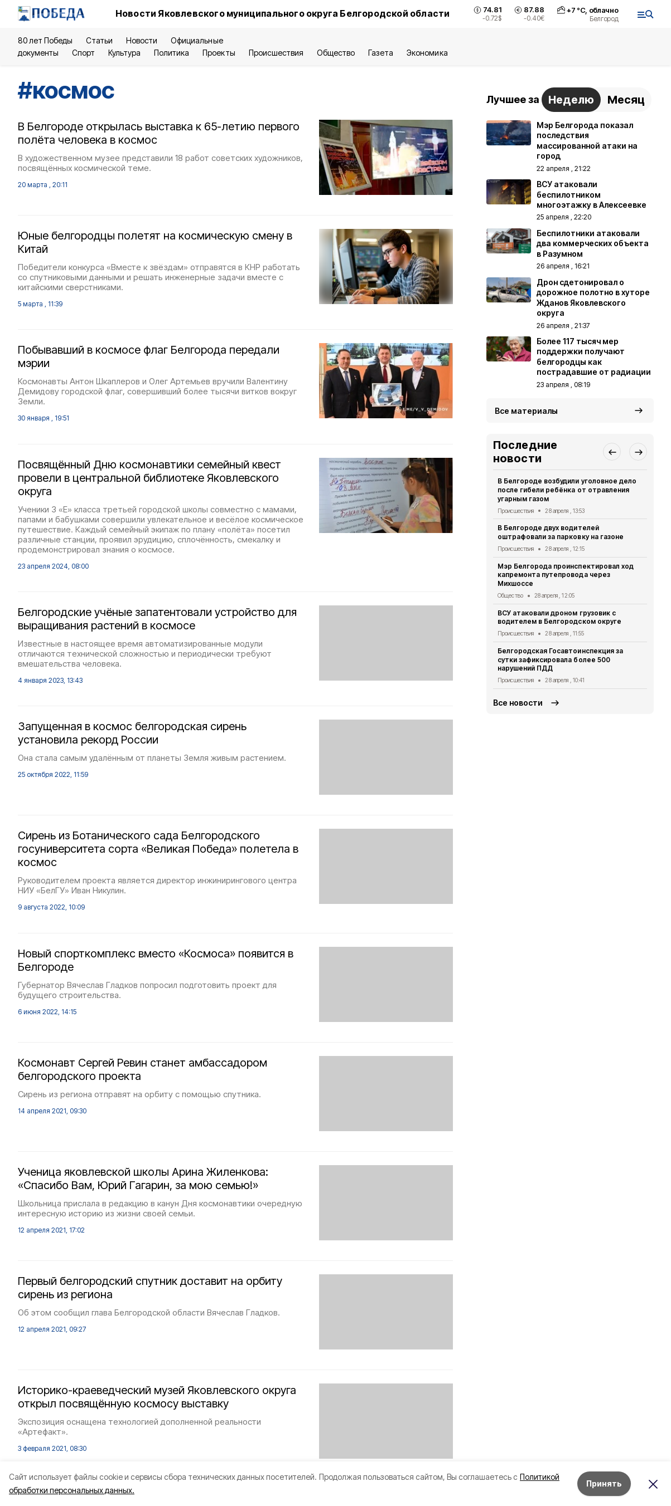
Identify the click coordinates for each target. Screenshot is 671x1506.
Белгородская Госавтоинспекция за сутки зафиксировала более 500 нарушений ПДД (560, 660)
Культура (124, 52)
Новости (141, 40)
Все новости (518, 702)
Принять (604, 1483)
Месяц (626, 99)
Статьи (99, 40)
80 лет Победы (45, 40)
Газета (380, 52)
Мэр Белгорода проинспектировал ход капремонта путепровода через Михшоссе (566, 575)
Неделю (571, 99)
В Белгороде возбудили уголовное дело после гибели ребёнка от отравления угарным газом (567, 490)
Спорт (83, 52)
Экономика (427, 52)
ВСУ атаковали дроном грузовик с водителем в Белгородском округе (559, 617)
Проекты (218, 52)
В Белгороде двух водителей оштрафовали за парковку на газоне (561, 532)
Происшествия (276, 52)
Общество (336, 52)
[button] (612, 452)
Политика (171, 52)
